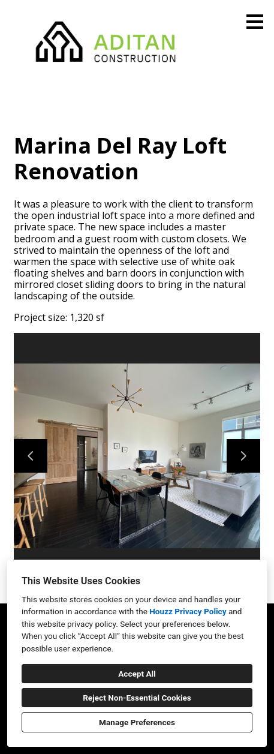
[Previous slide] (30, 456)
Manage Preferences (137, 722)
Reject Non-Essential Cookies (137, 697)
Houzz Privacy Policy (187, 611)
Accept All (137, 673)
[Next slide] (243, 456)
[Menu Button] (255, 22)
